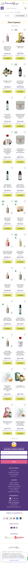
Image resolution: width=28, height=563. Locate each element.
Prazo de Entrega (14, 490)
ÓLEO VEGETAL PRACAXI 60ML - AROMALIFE (7, 219)
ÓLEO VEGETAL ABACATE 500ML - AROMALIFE (20, 82)
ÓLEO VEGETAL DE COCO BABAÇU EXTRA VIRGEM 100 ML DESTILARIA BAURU (7, 151)
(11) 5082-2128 (13, 498)
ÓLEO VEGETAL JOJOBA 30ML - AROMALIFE (7, 286)
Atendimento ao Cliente (14, 472)
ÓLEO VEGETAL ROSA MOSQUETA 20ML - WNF (7, 423)
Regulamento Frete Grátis (14, 491)
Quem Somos (14, 470)
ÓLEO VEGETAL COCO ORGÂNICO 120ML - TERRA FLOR (7, 186)
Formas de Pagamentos (14, 488)
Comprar (7, 58)
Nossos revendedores (14, 474)
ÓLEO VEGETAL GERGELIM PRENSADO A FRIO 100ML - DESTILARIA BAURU (7, 388)
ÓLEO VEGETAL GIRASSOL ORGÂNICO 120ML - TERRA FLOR (20, 319)
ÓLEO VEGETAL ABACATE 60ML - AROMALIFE (20, 286)
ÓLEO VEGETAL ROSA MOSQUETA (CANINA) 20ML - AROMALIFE (7, 252)
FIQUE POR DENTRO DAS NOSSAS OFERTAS (14, 448)
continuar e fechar (14, 560)
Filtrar (7, 15)
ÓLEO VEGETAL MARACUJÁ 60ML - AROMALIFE (20, 252)
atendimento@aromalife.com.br (14, 507)
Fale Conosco (14, 476)
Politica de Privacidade (19, 557)
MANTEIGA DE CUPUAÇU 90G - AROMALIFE (20, 219)
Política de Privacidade (14, 484)
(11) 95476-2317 (13, 500)
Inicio (2, 12)
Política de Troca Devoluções (14, 486)
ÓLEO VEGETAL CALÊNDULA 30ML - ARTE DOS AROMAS (20, 186)
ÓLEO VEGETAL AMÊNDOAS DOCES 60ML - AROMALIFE (7, 319)
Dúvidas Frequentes (14, 482)
